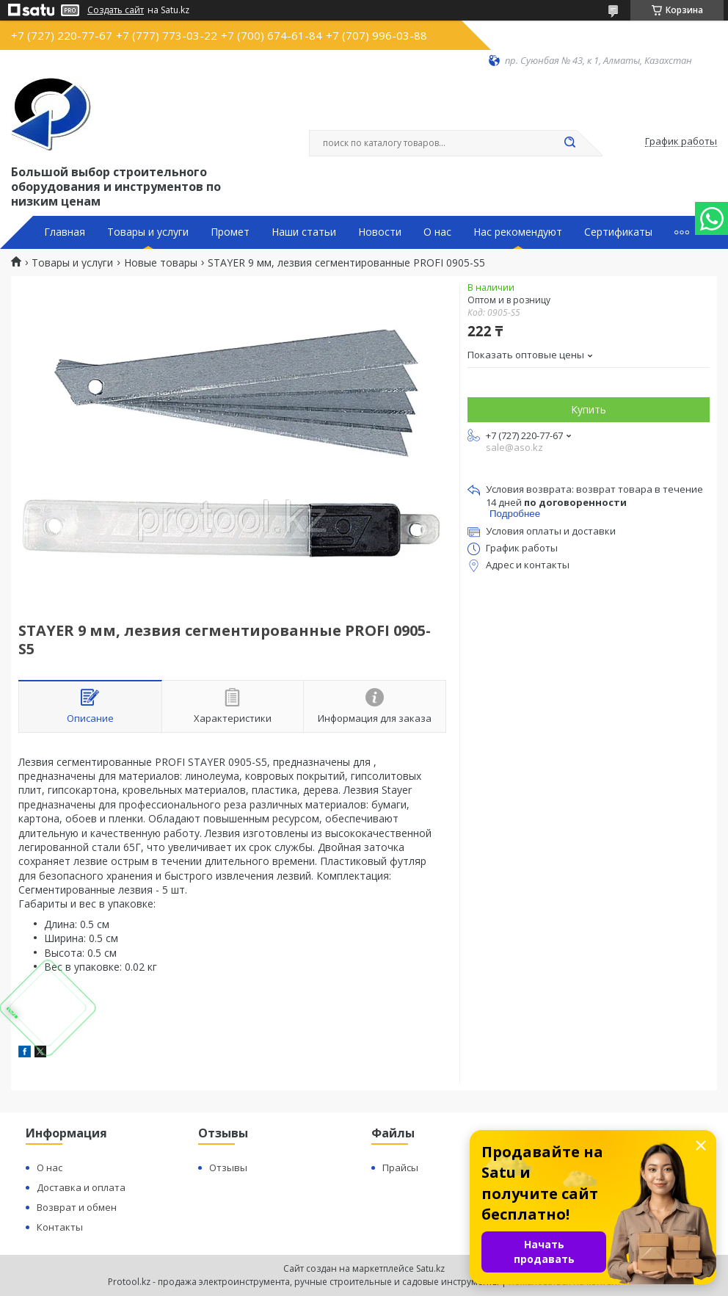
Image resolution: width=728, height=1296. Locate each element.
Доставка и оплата (81, 1187)
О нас (437, 232)
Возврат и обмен (77, 1207)
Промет (230, 232)
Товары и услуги (148, 232)
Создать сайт (115, 10)
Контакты (60, 1227)
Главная (64, 232)
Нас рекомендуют (517, 232)
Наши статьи (304, 232)
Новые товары (160, 262)
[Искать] (569, 143)
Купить (588, 409)
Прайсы (400, 1167)
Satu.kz (430, 1268)
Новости (379, 232)
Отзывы (228, 1167)
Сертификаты (618, 232)
